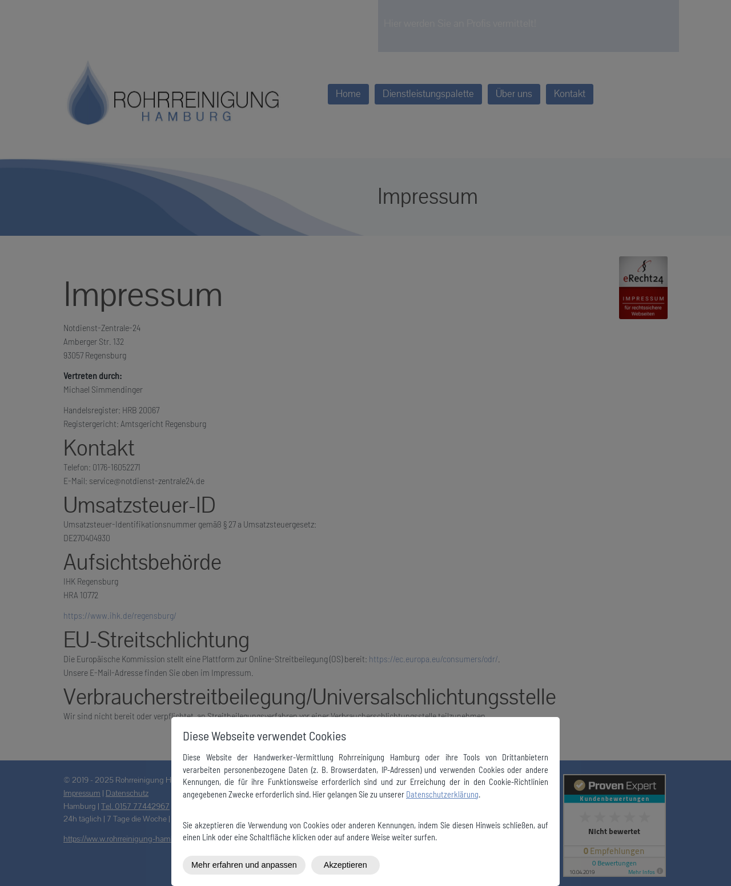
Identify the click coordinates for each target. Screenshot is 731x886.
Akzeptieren (345, 864)
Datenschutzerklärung (442, 794)
